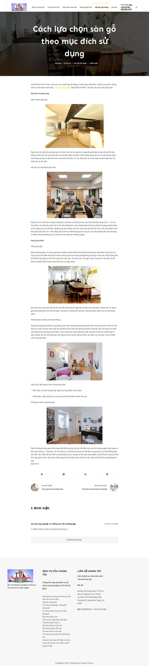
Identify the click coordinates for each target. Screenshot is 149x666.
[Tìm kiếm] (136, 7)
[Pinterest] (85, 474)
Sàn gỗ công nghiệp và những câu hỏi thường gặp (53, 524)
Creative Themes (86, 662)
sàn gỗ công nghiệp (63, 87)
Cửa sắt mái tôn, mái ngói (52, 631)
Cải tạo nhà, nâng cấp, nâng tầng (54, 619)
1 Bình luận (93, 63)
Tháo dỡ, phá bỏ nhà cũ (51, 622)
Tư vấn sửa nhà (53, 7)
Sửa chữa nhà (96, 576)
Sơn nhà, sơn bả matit (50, 599)
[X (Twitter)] (63, 474)
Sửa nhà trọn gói (85, 579)
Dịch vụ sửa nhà (38, 7)
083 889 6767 (126, 9)
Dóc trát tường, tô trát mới (52, 625)
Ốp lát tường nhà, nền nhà (52, 628)
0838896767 (87, 609)
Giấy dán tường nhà (49, 602)
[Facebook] (42, 474)
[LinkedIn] (107, 474)
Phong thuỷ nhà (86, 7)
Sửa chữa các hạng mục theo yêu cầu (56, 596)
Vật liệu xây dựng (101, 7)
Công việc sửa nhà (69, 7)
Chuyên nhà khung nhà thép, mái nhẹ (56, 639)
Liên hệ (114, 7)
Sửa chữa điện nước (50, 616)
